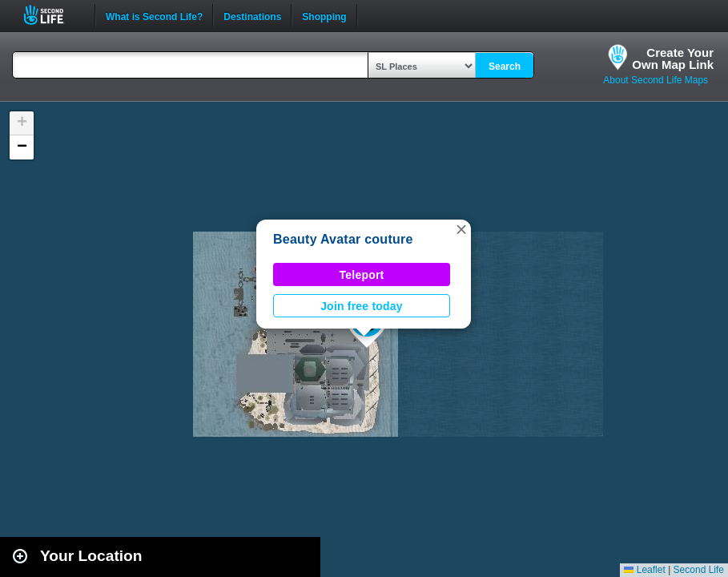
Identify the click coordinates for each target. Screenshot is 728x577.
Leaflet (644, 569)
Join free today (361, 306)
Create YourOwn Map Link (673, 58)
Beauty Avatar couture (343, 239)
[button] (461, 229)
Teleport (362, 274)
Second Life (52, 15)
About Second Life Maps (655, 80)
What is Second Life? (154, 15)
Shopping (324, 15)
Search (505, 66)
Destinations (252, 15)
